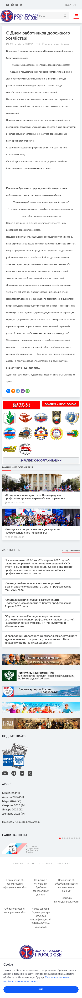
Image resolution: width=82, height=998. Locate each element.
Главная (17, 863)
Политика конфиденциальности (66, 899)
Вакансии (63, 863)
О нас (31, 863)
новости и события (57, 44)
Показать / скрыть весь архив (21, 821)
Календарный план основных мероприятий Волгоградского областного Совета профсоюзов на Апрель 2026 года (38, 603)
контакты (46, 863)
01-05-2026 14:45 (16, 502)
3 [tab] (64, 838)
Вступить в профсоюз (21, 405)
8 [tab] (77, 838)
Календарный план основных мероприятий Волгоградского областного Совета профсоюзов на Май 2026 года (38, 586)
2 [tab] (62, 838)
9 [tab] (79, 838)
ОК (41, 989)
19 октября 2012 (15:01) (25, 44)
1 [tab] (60, 838)
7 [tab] (74, 838)
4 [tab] (67, 838)
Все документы (71, 550)
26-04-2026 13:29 (16, 537)
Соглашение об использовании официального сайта (15, 884)
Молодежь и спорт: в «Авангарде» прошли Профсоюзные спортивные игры (32, 531)
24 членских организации (41, 460)
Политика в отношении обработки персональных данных (41, 887)
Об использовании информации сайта (14, 910)
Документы (11, 549)
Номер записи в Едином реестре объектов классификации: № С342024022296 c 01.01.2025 (40, 917)
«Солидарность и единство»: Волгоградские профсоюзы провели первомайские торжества (35, 496)
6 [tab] (72, 838)
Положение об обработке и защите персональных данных (66, 885)
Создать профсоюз (60, 403)
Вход (70, 4)
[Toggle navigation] (75, 15)
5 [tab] (69, 838)
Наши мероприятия (17, 467)
